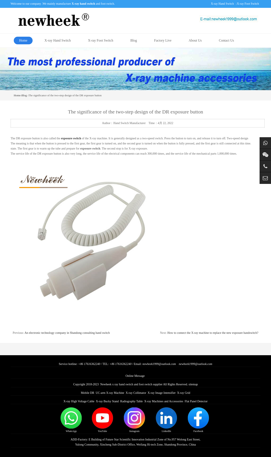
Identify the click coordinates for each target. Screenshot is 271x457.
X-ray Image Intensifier (162, 392)
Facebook (198, 420)
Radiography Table (131, 401)
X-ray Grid (183, 392)
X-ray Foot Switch (248, 3)
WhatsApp (71, 420)
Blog (133, 40)
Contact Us (226, 40)
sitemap (193, 384)
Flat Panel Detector (196, 401)
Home (23, 40)
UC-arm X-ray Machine (110, 392)
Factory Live (162, 40)
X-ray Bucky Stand (107, 401)
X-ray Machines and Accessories (163, 401)
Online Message (135, 375)
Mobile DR (87, 392)
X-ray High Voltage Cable (79, 401)
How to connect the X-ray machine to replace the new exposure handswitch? (212, 332)
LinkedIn (166, 420)
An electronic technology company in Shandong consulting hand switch (67, 332)
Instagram (134, 420)
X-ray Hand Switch (222, 3)
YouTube (102, 420)
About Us (195, 40)
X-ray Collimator (136, 392)
